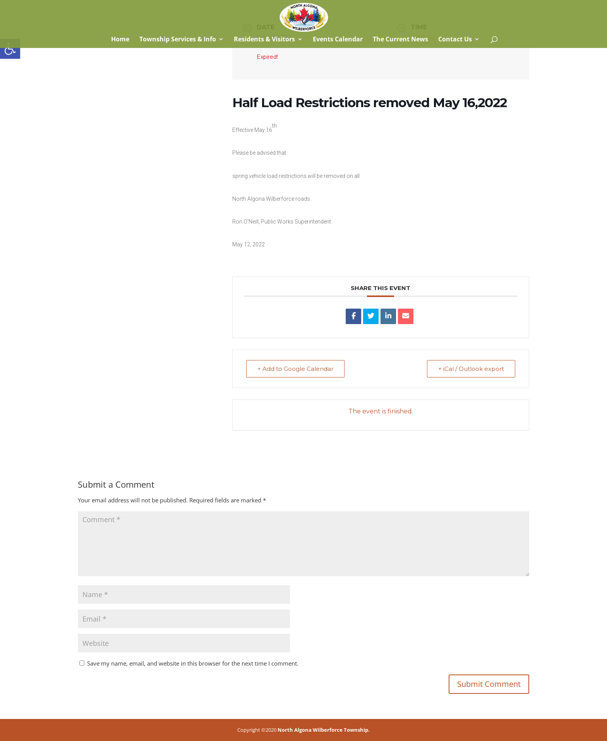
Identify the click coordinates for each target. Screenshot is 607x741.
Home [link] (119, 39)
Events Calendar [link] (338, 39)
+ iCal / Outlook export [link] (471, 368)
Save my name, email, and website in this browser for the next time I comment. (192, 663)
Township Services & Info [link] (177, 39)
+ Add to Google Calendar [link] (295, 368)
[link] (10, 49)
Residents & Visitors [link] (264, 39)
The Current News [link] (400, 39)
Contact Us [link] (455, 39)
